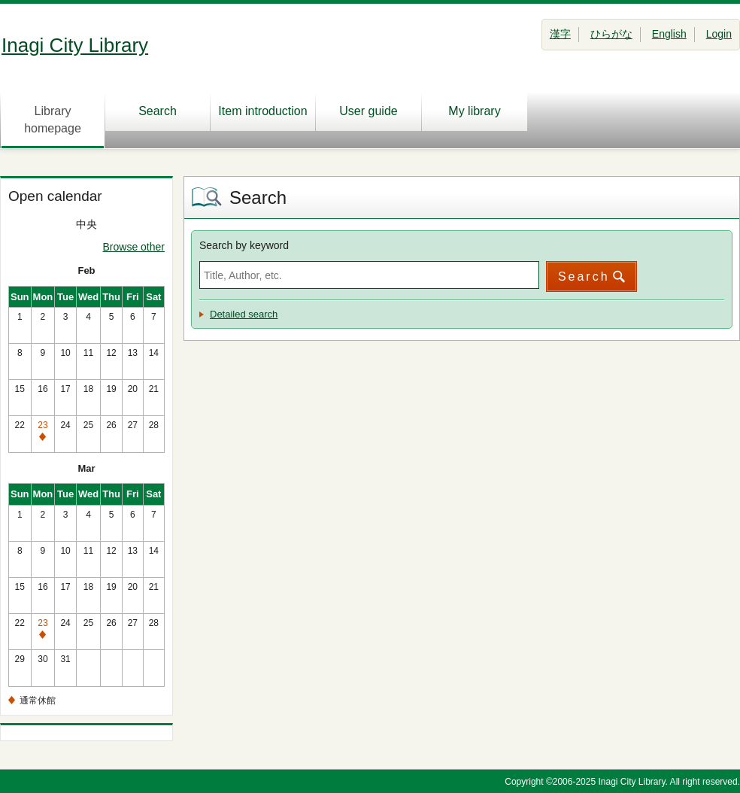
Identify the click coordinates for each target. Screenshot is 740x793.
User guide (368, 111)
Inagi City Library (75, 45)
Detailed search (244, 314)
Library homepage (52, 120)
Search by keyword (244, 245)
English (669, 34)
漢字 (560, 34)
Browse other (134, 247)
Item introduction (262, 111)
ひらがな (611, 34)
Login (719, 34)
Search (157, 111)
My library (474, 111)
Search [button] (584, 276)
